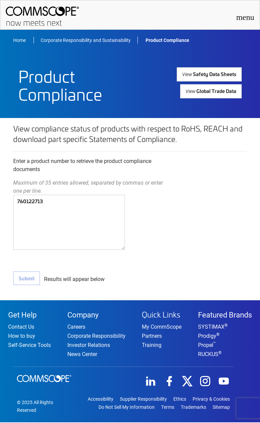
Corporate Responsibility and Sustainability (86, 40)
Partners (152, 335)
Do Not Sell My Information (127, 408)
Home (20, 40)
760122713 (69, 222)
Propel (207, 345)
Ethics (179, 400)
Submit (26, 278)
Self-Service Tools (29, 345)
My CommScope (161, 326)
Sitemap (221, 408)
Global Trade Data (211, 90)
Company (83, 314)
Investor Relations (88, 345)
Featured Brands (225, 314)
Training (151, 344)
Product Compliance (167, 40)
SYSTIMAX (213, 327)
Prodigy (208, 336)
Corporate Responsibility (96, 336)
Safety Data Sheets (210, 74)
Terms (167, 408)
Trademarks (193, 408)
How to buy (21, 336)
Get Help (22, 314)
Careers (76, 327)
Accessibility (100, 400)
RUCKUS (209, 354)
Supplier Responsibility (143, 400)
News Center (82, 354)
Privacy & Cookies (211, 400)
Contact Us (21, 327)
